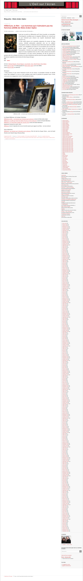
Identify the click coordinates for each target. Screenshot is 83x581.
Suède (50, 137)
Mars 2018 (64, 338)
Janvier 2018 (64, 341)
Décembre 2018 (65, 327)
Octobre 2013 (64, 402)
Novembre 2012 (65, 415)
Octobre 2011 (64, 431)
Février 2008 (64, 484)
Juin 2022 (64, 277)
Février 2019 (64, 325)
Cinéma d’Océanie (65, 134)
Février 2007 (64, 498)
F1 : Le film (64, 78)
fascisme (48, 136)
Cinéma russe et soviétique (67, 136)
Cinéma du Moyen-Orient (67, 133)
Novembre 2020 (65, 300)
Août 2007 (64, 491)
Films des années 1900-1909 (67, 138)
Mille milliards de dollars (70, 99)
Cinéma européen (21, 136)
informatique (6, 137)
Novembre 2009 (65, 458)
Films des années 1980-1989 (67, 148)
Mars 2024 (64, 252)
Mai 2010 (64, 451)
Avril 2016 (64, 366)
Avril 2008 (64, 481)
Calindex (63, 208)
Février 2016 (64, 368)
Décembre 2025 (65, 226)
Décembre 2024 (65, 241)
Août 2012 (64, 419)
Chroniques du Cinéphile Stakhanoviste (68, 199)
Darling (71, 111)
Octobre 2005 (64, 517)
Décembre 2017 (65, 342)
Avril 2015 (64, 380)
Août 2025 (64, 231)
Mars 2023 (64, 266)
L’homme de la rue (74, 109)
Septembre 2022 (65, 273)
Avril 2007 (64, 496)
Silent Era (63, 216)
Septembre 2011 (65, 432)
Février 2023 (64, 267)
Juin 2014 (64, 392)
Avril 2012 (64, 424)
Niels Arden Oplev (29, 65)
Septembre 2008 (65, 475)
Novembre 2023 (65, 256)
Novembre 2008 (65, 473)
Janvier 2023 (64, 268)
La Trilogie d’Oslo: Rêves (67, 71)
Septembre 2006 (65, 504)
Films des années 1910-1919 (67, 139)
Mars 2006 (64, 511)
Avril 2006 (64, 510)
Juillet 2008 (64, 478)
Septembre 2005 (65, 519)
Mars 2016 (64, 367)
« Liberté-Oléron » (69, 97)
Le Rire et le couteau (66, 77)
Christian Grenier (65, 104)
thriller (53, 137)
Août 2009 (64, 462)
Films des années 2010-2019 (67, 151)
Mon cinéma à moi (64, 184)
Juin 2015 (64, 378)
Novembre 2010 (65, 444)
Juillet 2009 (64, 463)
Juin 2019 (64, 320)
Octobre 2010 (64, 445)
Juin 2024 (64, 248)
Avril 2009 (64, 467)
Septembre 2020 (65, 302)
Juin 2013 (64, 407)
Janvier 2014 (64, 398)
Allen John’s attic (64, 196)
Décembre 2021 (65, 284)
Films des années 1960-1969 (67, 145)
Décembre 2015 (65, 371)
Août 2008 (64, 476)
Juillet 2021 (64, 290)
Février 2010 (64, 455)
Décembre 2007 (65, 486)
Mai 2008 (64, 480)
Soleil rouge (64, 65)
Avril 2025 (64, 236)
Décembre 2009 (65, 457)
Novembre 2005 (65, 516)
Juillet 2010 (64, 449)
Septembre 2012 (65, 418)
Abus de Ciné (63, 177)
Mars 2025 (64, 237)
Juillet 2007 (64, 492)
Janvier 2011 (64, 442)
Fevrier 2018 (64, 339)
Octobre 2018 (64, 330)
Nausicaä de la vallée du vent (67, 61)
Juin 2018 (64, 335)
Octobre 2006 (64, 503)
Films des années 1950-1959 (67, 144)
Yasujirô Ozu (64, 165)
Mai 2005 (64, 523)
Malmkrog (64, 49)
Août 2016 (64, 361)
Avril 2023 (64, 265)
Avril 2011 (64, 438)
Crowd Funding (65, 167)
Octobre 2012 (64, 416)
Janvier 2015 (64, 384)
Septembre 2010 (65, 446)
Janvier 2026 (64, 225)
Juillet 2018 (64, 333)
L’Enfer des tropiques (66, 50)
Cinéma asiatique (65, 124)
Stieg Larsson (46, 137)
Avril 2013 (64, 409)
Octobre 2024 (64, 243)
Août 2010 (64, 448)
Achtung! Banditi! (69, 103)
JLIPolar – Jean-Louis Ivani (66, 211)
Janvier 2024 (64, 254)
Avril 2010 (64, 452)
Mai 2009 (64, 466)
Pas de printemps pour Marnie (72, 94)
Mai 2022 (64, 278)
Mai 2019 (64, 321)
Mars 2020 (64, 309)
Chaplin (63, 154)
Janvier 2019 (64, 326)
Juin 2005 (64, 522)
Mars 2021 (64, 295)
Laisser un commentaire (10, 138)
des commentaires (66, 565)
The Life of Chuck (65, 88)
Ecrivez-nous (69, 544)
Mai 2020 (64, 307)
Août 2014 (64, 390)
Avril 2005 (64, 525)
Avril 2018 (64, 337)
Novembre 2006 (65, 502)
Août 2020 (64, 303)
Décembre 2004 (65, 529)
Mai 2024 (64, 249)
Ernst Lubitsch (65, 159)
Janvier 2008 (64, 485)
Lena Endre (27, 64)
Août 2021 (64, 289)
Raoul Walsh (64, 161)
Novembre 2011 (65, 430)
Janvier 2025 (64, 240)
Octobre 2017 (64, 344)
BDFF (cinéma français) (65, 206)
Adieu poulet (64, 84)
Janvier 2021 (64, 297)
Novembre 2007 (65, 487)
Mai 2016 (64, 365)
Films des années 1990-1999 (67, 149)
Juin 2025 (64, 234)
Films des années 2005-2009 (31, 136)
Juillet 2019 (64, 319)
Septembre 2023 (65, 259)
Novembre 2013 (65, 401)
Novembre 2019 (65, 314)
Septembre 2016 (65, 360)
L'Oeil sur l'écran (11, 10)
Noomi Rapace (20, 64)
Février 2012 (64, 426)
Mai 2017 (64, 350)
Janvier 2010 (64, 456)
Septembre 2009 (65, 461)
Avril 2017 (64, 351)
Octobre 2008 (64, 474)
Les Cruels (64, 89)
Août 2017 (64, 347)
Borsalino (64, 76)
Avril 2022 (64, 279)
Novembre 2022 (65, 271)
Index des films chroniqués (66, 555)
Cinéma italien (65, 131)
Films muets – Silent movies (66, 182)
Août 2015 (64, 375)
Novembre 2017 (65, 343)
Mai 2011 (64, 437)
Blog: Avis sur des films (65, 192)
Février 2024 (64, 253)
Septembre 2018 (65, 331)
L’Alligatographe (64, 204)
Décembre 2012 (65, 414)
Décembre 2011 (65, 428)
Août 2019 (64, 318)
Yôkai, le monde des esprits (67, 56)
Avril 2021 (64, 294)
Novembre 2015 (65, 372)
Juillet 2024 (64, 247)
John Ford (64, 160)
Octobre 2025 (64, 229)
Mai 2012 (64, 422)
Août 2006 (64, 505)
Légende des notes (65, 166)
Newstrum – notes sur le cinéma (67, 187)
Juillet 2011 (64, 434)
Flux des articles (66, 564)
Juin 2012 (64, 421)
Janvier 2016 (64, 369)
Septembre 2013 (65, 403)
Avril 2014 (64, 395)
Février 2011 (64, 440)
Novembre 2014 (65, 386)
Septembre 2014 (65, 389)
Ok (81, 16)
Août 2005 (64, 520)
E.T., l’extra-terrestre (66, 64)
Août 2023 (64, 260)
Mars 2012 (64, 425)
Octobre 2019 (64, 315)
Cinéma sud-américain (66, 137)
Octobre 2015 (64, 373)
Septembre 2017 (65, 345)
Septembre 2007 (65, 490)
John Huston (64, 163)
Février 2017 (64, 354)
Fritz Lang (64, 157)
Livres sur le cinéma (66, 168)
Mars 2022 (64, 280)
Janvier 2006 (64, 514)
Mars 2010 (64, 454)
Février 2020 (64, 311)
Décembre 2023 (65, 255)
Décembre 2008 (65, 472)
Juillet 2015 (64, 377)
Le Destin (64, 52)
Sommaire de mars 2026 (67, 55)
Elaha (63, 83)
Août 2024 (64, 246)
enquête (44, 136)
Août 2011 (64, 433)
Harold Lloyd (64, 156)
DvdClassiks (63, 175)
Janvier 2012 (64, 427)
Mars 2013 (64, 410)
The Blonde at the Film (65, 213)
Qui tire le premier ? (66, 86)
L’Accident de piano (66, 48)
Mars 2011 (64, 439)
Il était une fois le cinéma (66, 189)
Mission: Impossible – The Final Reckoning (70, 66)
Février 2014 (64, 397)
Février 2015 (64, 383)
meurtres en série (18, 137)
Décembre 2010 (65, 443)
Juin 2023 (64, 262)
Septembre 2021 (65, 288)
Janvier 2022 (64, 283)
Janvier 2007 (64, 499)
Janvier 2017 (64, 355)
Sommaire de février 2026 (67, 85)
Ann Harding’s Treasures (66, 180)
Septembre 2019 (65, 317)
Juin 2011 (64, 436)
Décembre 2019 (65, 313)
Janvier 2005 (64, 528)
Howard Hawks (65, 162)
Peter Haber (43, 64)
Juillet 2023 (64, 261)
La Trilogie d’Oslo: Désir (66, 73)
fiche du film (10, 65)
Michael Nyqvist (12, 64)
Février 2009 (64, 469)
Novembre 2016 (65, 357)
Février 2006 (64, 513)
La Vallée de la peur (66, 58)
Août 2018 (64, 332)
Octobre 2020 (64, 301)
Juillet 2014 (64, 391)
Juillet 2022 (64, 276)
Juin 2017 (64, 349)
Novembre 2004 (65, 531)
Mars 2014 (64, 396)
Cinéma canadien (65, 126)
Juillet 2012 (64, 420)
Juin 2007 (64, 493)
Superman (64, 54)
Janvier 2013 (64, 413)
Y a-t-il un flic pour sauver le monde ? (69, 59)
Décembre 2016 (65, 356)
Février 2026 (64, 224)
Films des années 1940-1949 (67, 143)
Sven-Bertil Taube (35, 64)
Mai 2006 (64, 509)
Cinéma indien (65, 130)
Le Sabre (64, 82)
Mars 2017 (64, 353)
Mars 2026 (64, 223)
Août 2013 (64, 404)
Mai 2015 (64, 379)
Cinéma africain (65, 120)
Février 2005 (64, 527)
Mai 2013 (64, 408)
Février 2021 (64, 296)
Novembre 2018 (65, 329)
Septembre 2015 (65, 374)
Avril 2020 (64, 308)
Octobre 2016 (64, 359)
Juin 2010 (64, 450)
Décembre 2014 (65, 385)
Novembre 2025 (65, 228)
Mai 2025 (64, 235)
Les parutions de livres (66, 169)
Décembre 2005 (65, 515)
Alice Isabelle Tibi (65, 109)
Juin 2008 (64, 479)
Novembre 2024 (65, 242)
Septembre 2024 (65, 244)
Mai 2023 (64, 264)
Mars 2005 (64, 526)
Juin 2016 (64, 363)
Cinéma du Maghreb (66, 132)
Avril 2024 (64, 250)
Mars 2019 (64, 324)
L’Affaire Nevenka (65, 79)
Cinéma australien (65, 125)
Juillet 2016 (64, 362)
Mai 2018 (64, 336)
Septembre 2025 (65, 230)
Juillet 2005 (64, 521)
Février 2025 (64, 238)
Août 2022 (64, 274)
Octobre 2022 (64, 272)
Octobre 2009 (64, 460)
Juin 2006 (64, 508)
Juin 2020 (64, 306)
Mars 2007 (64, 497)
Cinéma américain (65, 121)
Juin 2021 (64, 291)
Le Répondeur (65, 80)
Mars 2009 (64, 468)
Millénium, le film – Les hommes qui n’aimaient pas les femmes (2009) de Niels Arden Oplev (28, 27)
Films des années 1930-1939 (67, 142)
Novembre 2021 (65, 285)
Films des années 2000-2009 (67, 150)
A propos (64, 544)
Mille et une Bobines (65, 194)
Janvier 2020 (64, 312)
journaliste (12, 137)
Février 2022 (64, 282)
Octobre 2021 (64, 286)
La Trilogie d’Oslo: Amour (67, 68)
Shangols (63, 201)
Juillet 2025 (64, 232)
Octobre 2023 (64, 258)
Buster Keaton (65, 155)
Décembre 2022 (65, 270)
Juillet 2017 (64, 348)
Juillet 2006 (64, 507)
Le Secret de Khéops (66, 53)
